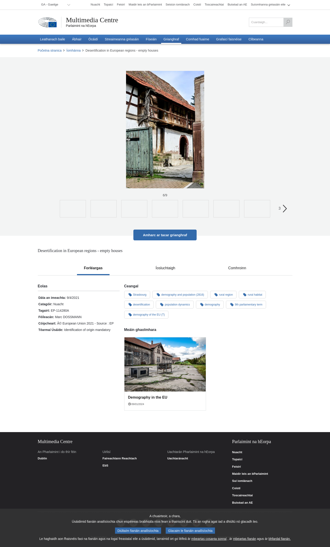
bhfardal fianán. (280, 539)
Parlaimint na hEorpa (81, 26)
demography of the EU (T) (146, 314)
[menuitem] (55, 5)
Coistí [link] (236, 488)
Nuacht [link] (237, 452)
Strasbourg (137, 294)
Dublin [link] (42, 458)
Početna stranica (50, 50)
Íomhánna (73, 50)
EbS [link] (105, 465)
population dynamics (175, 304)
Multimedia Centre (92, 20)
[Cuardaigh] (287, 22)
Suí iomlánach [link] (242, 481)
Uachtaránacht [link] (177, 458)
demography (210, 304)
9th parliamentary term (246, 304)
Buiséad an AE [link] (242, 502)
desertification (139, 304)
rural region (223, 294)
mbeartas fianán (244, 539)
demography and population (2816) (180, 294)
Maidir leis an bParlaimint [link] (250, 473)
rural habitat (252, 294)
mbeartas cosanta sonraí (209, 539)
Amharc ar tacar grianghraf (165, 235)
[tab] (93, 268)
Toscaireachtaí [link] (242, 495)
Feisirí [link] (236, 466)
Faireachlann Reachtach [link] (119, 458)
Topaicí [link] (237, 459)
